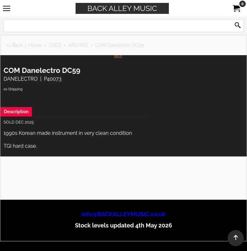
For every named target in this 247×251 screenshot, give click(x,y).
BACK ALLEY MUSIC (122, 8)
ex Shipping (13, 89)
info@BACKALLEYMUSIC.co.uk (124, 214)
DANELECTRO (21, 79)
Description (16, 111)
